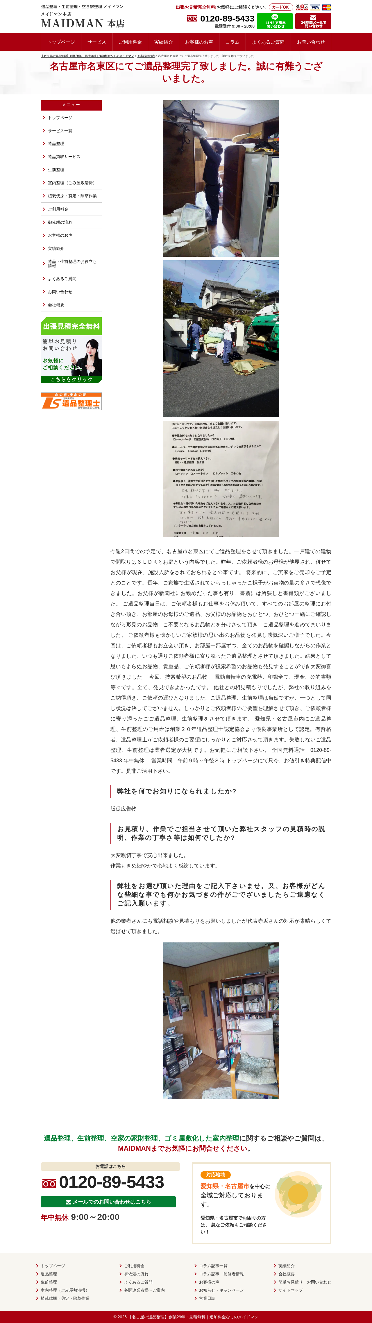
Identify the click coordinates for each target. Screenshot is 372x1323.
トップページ (61, 41)
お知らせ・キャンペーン (221, 1290)
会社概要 (56, 304)
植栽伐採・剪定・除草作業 (72, 195)
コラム (232, 41)
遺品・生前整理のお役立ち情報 (72, 263)
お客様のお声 (199, 41)
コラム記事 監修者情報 (221, 1274)
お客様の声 (209, 1282)
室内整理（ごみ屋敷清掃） (72, 182)
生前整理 (56, 169)
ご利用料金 (130, 41)
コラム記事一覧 (213, 1266)
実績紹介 (163, 41)
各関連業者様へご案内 (144, 1290)
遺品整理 (56, 143)
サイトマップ (290, 1290)
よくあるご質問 (268, 41)
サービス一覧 (60, 130)
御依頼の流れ (60, 222)
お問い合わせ (311, 41)
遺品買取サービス (64, 156)
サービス (96, 41)
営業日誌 (207, 1298)
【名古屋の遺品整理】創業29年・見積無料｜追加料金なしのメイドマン (193, 1317)
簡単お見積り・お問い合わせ (304, 1282)
